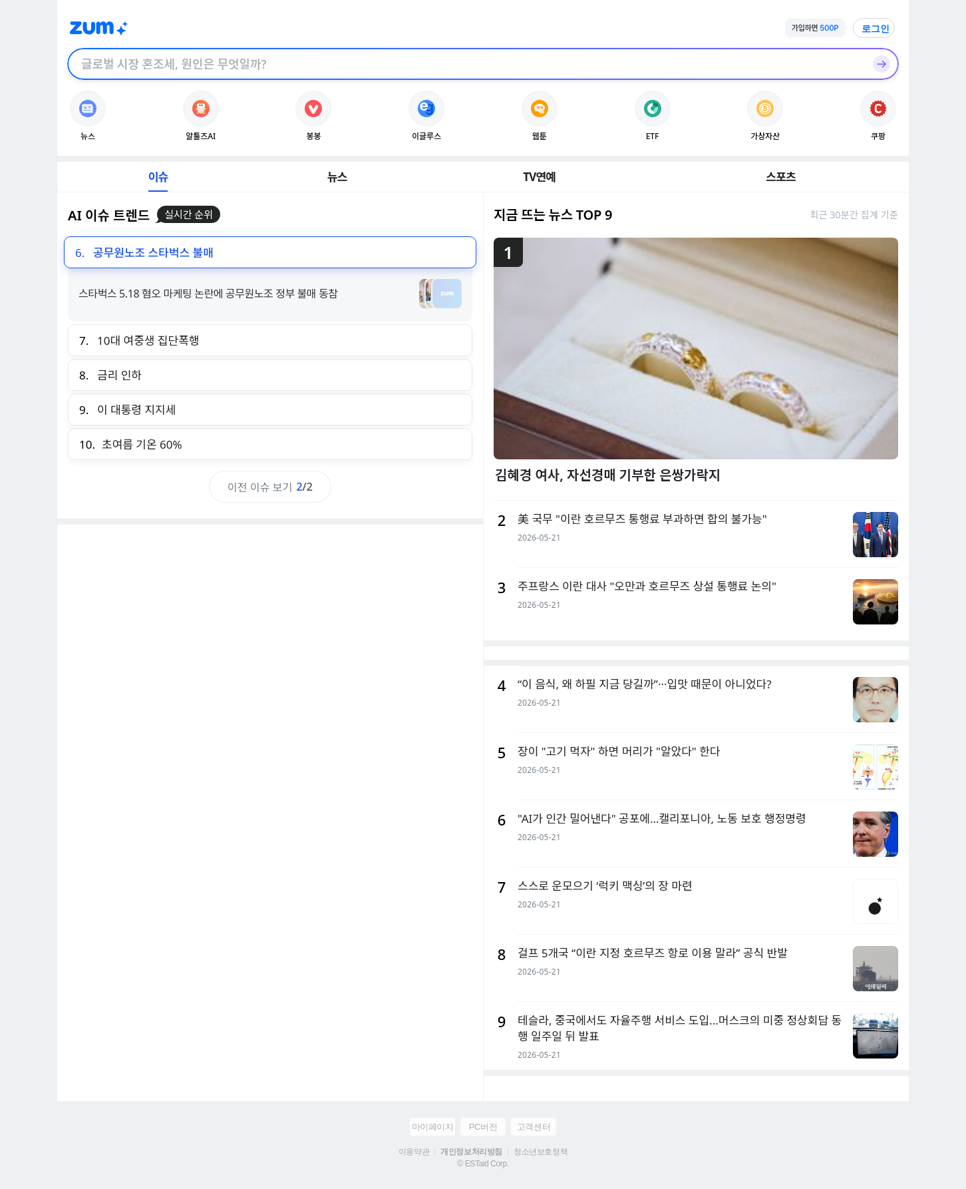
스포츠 (781, 176)
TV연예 (539, 176)
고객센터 (533, 1127)
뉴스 (337, 176)
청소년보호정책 (540, 1151)
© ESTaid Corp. (482, 1163)
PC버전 (483, 1127)
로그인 (875, 28)
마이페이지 (433, 1127)
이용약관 (414, 1151)
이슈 (158, 176)
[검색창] (465, 64)
